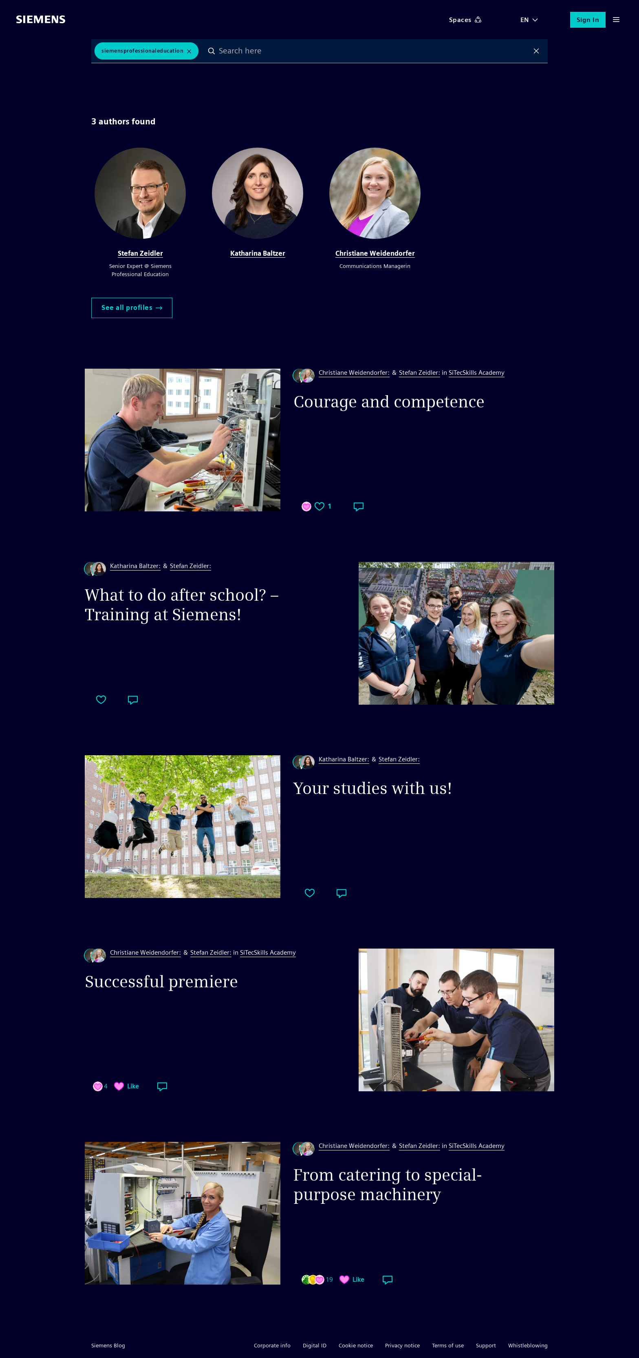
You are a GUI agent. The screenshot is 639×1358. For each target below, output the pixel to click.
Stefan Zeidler (140, 253)
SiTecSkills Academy (477, 372)
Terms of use (448, 1345)
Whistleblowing (528, 1345)
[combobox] (374, 51)
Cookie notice (356, 1345)
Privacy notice (402, 1345)
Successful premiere (161, 981)
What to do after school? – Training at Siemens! (182, 604)
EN (524, 20)
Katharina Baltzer (257, 253)
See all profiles (131, 308)
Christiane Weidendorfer (375, 253)
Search (211, 51)
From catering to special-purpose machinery (387, 1184)
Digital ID (314, 1345)
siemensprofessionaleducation (142, 51)
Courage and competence (389, 401)
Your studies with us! (372, 788)
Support (486, 1345)
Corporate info (272, 1345)
